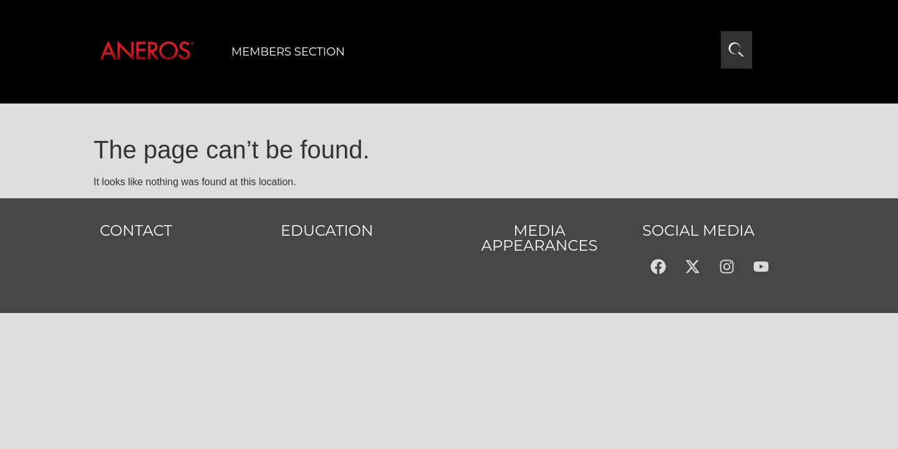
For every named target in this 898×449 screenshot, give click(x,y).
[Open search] (736, 50)
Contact (136, 230)
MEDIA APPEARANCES (539, 237)
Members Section (288, 52)
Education (327, 230)
